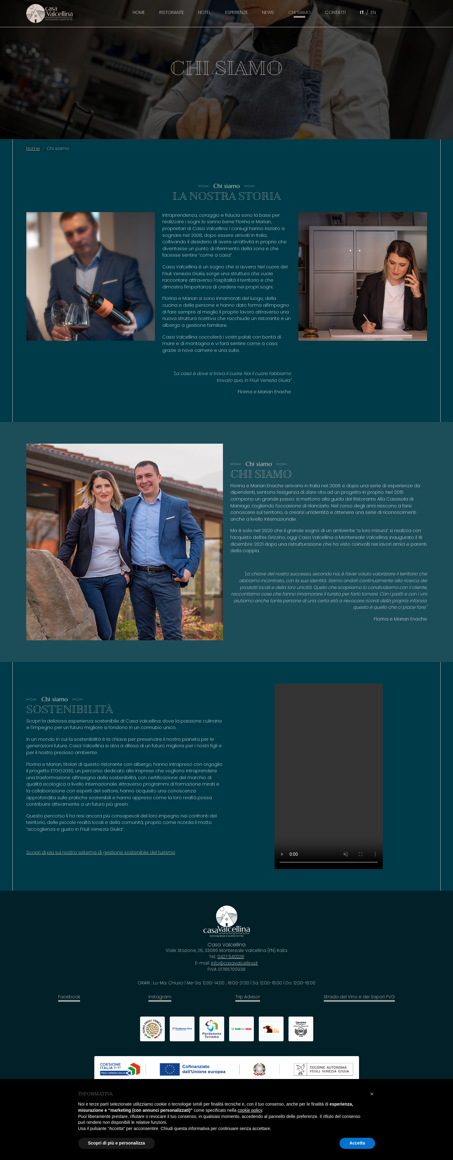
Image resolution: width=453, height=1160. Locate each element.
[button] (372, 1094)
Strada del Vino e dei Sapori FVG (359, 997)
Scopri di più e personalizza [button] (116, 1143)
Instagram (159, 997)
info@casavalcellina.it (234, 963)
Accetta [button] (357, 1143)
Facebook (69, 997)
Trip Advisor (247, 997)
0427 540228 (230, 957)
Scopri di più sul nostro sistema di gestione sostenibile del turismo (100, 852)
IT (362, 12)
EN (373, 12)
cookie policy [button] (249, 1110)
